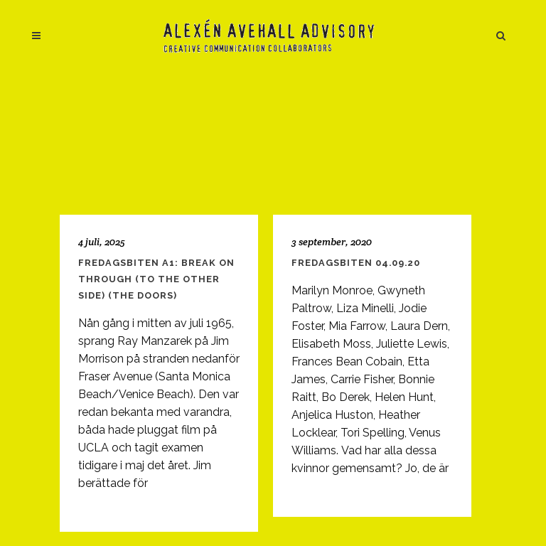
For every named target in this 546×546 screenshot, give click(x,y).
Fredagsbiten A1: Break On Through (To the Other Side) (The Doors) (156, 279)
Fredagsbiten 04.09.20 (355, 262)
